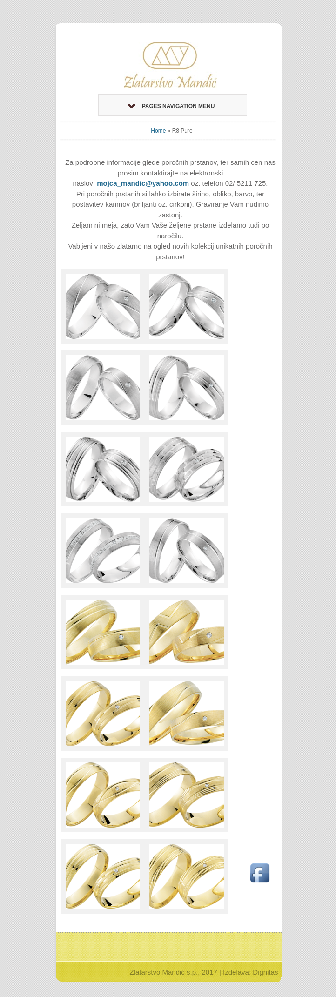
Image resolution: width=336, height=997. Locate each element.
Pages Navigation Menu (171, 106)
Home (158, 131)
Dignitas (265, 972)
